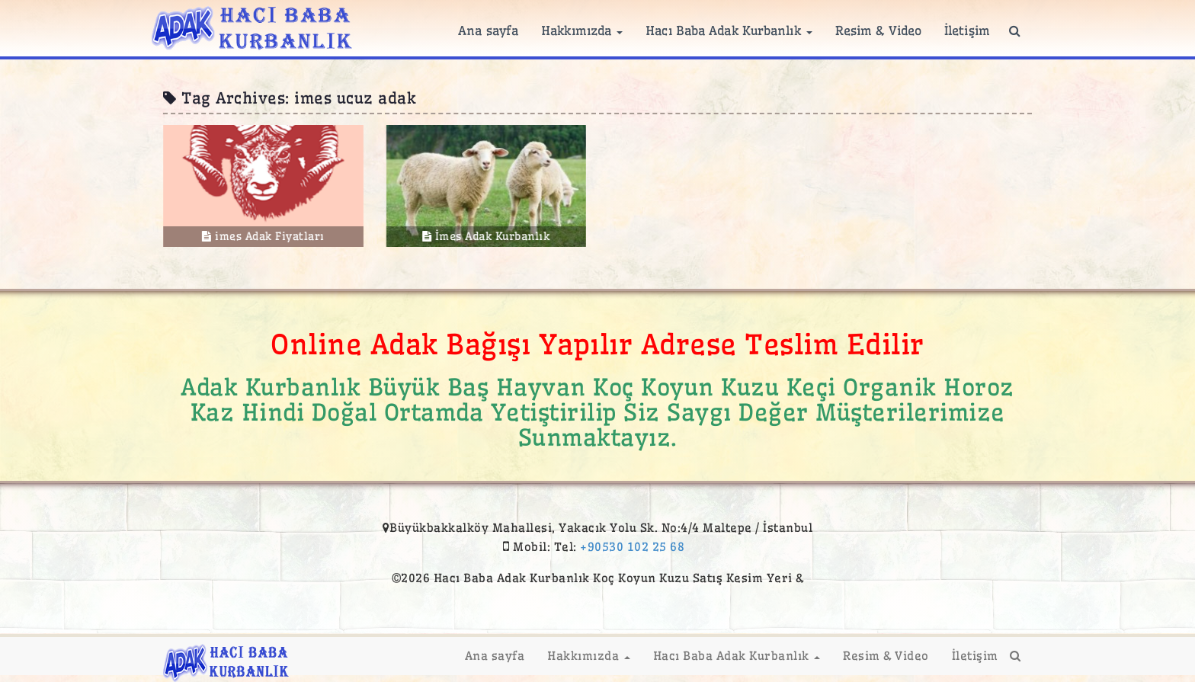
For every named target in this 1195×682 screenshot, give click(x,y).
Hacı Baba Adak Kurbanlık (729, 30)
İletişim (967, 30)
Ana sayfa (488, 30)
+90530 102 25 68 (632, 547)
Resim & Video (878, 30)
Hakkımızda (582, 30)
